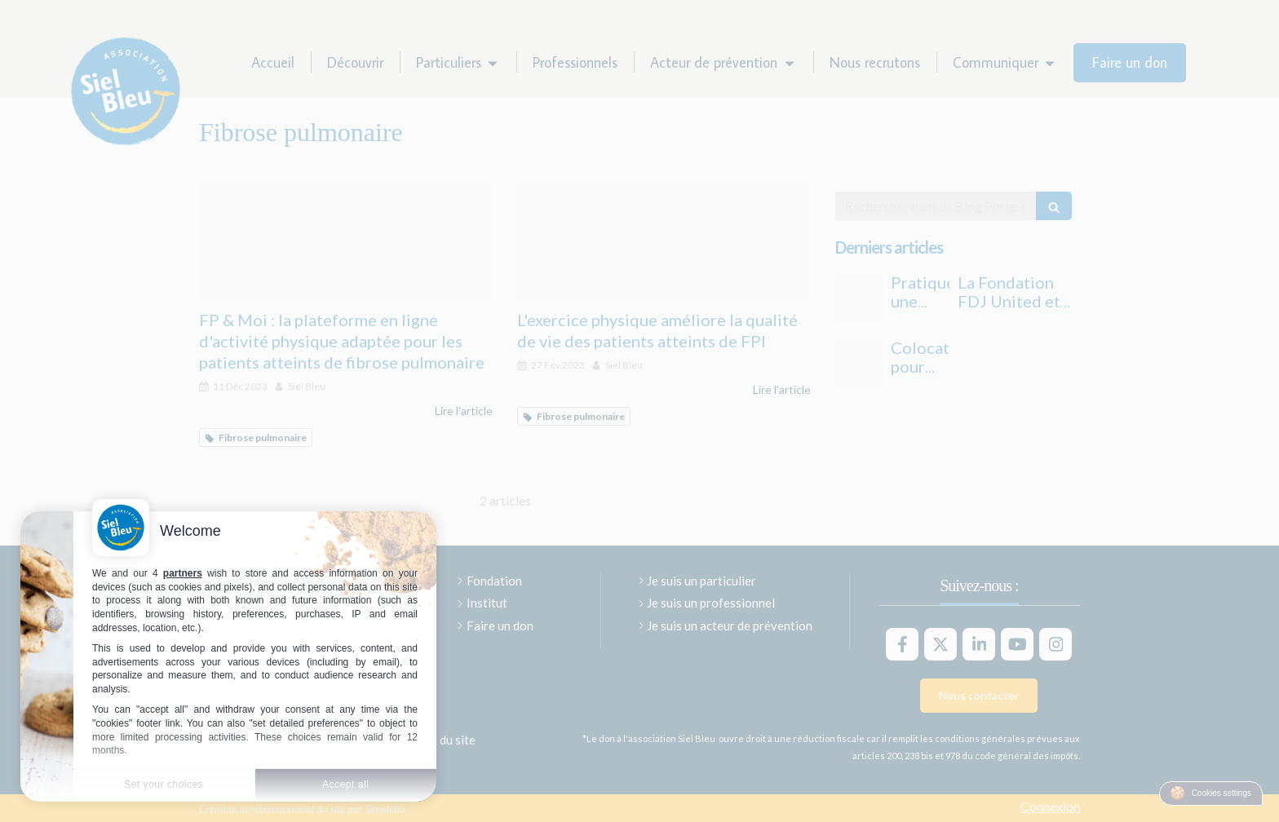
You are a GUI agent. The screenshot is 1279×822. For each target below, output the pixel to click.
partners (182, 573)
